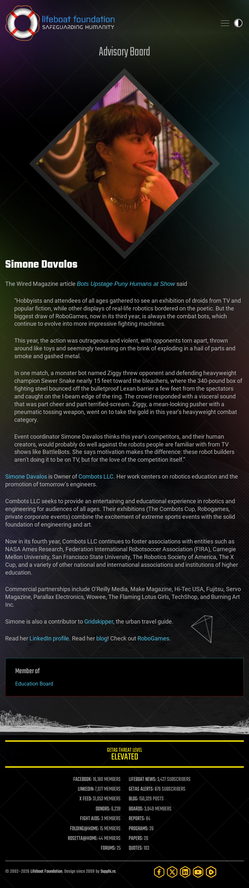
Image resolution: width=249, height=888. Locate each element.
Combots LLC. (96, 476)
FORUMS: (108, 848)
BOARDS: (136, 809)
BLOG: (133, 799)
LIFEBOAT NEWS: (142, 779)
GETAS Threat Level (124, 755)
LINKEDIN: (86, 789)
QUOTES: (136, 848)
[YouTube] (198, 872)
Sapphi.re (108, 871)
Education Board (34, 684)
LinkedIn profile (49, 638)
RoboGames (153, 638)
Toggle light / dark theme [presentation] (238, 23)
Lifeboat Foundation (46, 871)
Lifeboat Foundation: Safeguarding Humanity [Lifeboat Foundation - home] (108, 23)
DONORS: (103, 809)
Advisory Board (124, 52)
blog (101, 638)
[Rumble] (211, 872)
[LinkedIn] (185, 872)
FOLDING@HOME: (84, 829)
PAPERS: (136, 838)
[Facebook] (159, 872)
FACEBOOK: (82, 779)
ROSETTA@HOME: (83, 838)
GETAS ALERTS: (141, 789)
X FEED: (85, 799)
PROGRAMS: (138, 829)
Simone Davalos (26, 476)
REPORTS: (137, 819)
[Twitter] (172, 872)
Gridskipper (98, 621)
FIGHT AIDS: (90, 819)
